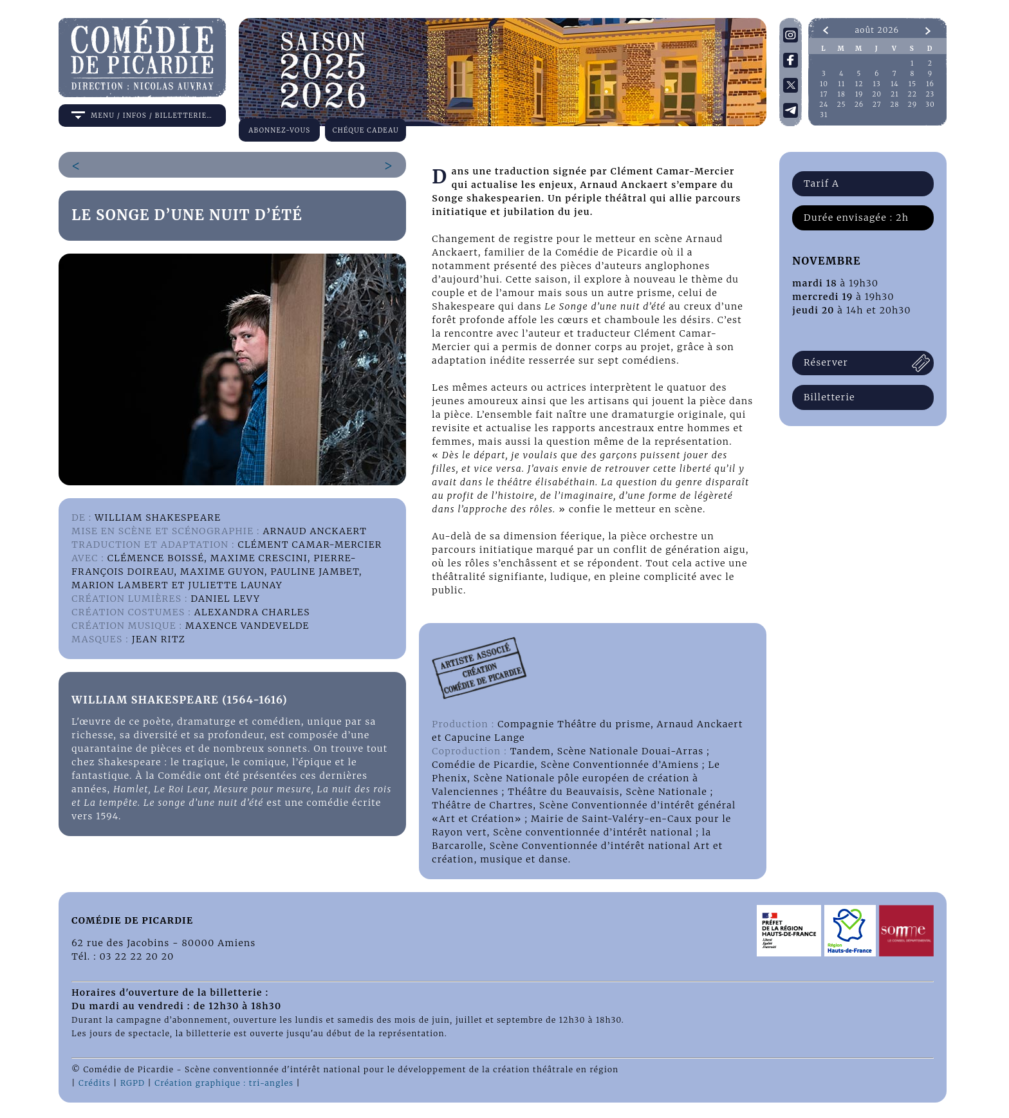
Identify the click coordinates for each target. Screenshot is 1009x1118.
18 (842, 94)
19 (859, 94)
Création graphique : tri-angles (223, 1083)
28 (894, 104)
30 (930, 104)
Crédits (95, 1083)
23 (930, 94)
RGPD (132, 1083)
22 (913, 94)
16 (930, 84)
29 (912, 104)
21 (895, 94)
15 (913, 84)
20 (877, 94)
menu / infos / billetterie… (151, 115)
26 (859, 104)
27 (877, 104)
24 (823, 104)
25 (841, 104)
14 (895, 84)
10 (824, 84)
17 (824, 94)
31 (824, 115)
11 (841, 84)
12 (859, 84)
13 (877, 84)
